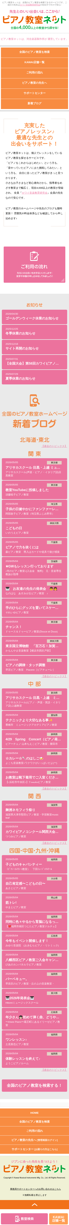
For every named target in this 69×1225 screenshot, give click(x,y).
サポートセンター (35, 1149)
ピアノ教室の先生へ (34, 1139)
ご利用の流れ (34, 1130)
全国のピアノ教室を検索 (34, 1121)
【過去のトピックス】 (54, 446)
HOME (34, 1112)
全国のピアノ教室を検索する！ (34, 1085)
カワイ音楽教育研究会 (30, 5)
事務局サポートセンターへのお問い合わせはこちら (35, 1189)
